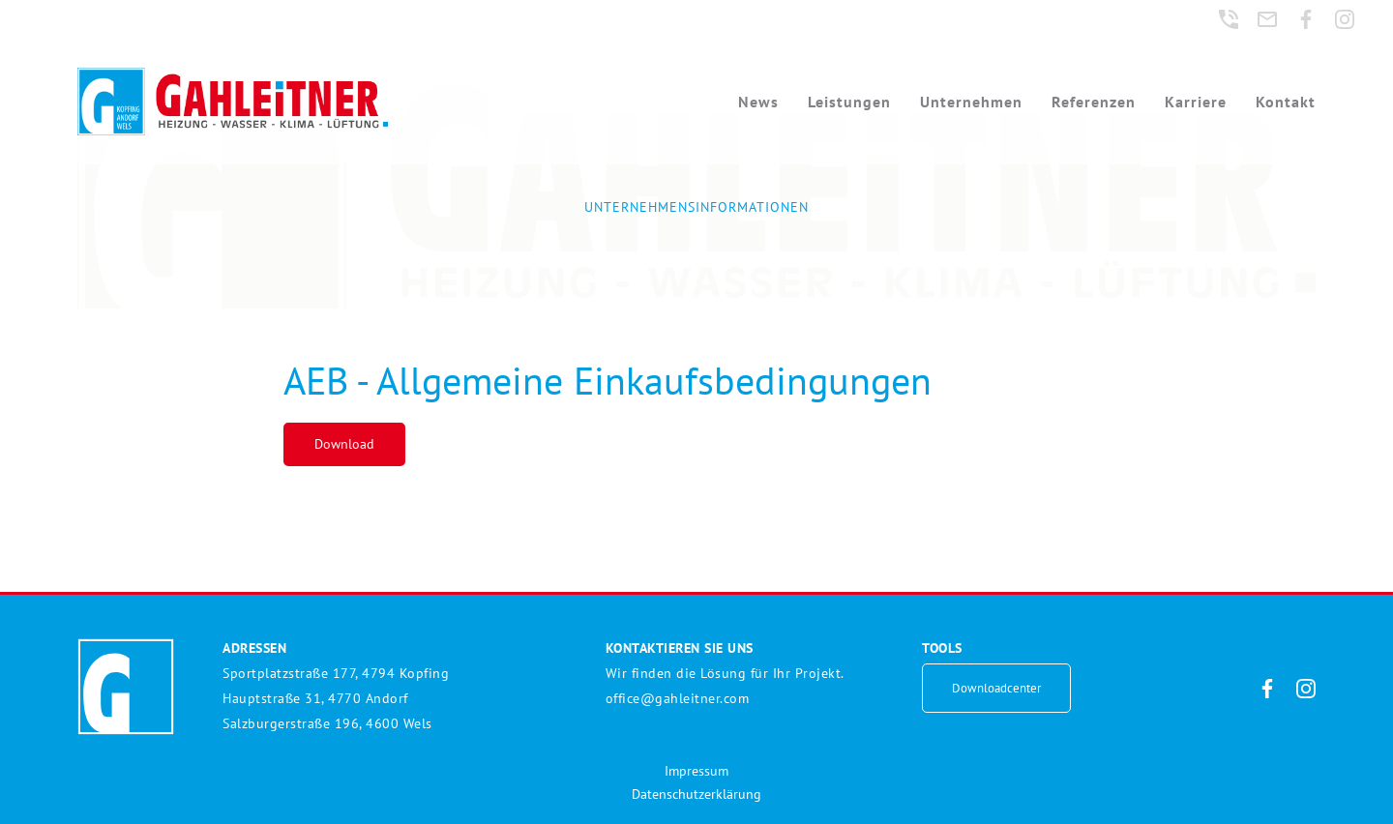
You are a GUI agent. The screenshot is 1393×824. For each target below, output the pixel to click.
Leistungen (849, 101)
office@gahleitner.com (678, 698)
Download (344, 444)
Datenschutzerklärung (696, 794)
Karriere (1196, 101)
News (758, 101)
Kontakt (1286, 101)
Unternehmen (971, 101)
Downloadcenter (996, 688)
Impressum (696, 771)
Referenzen (1094, 101)
